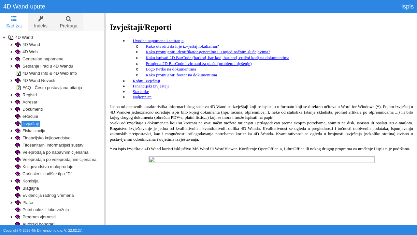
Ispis (407, 6)
